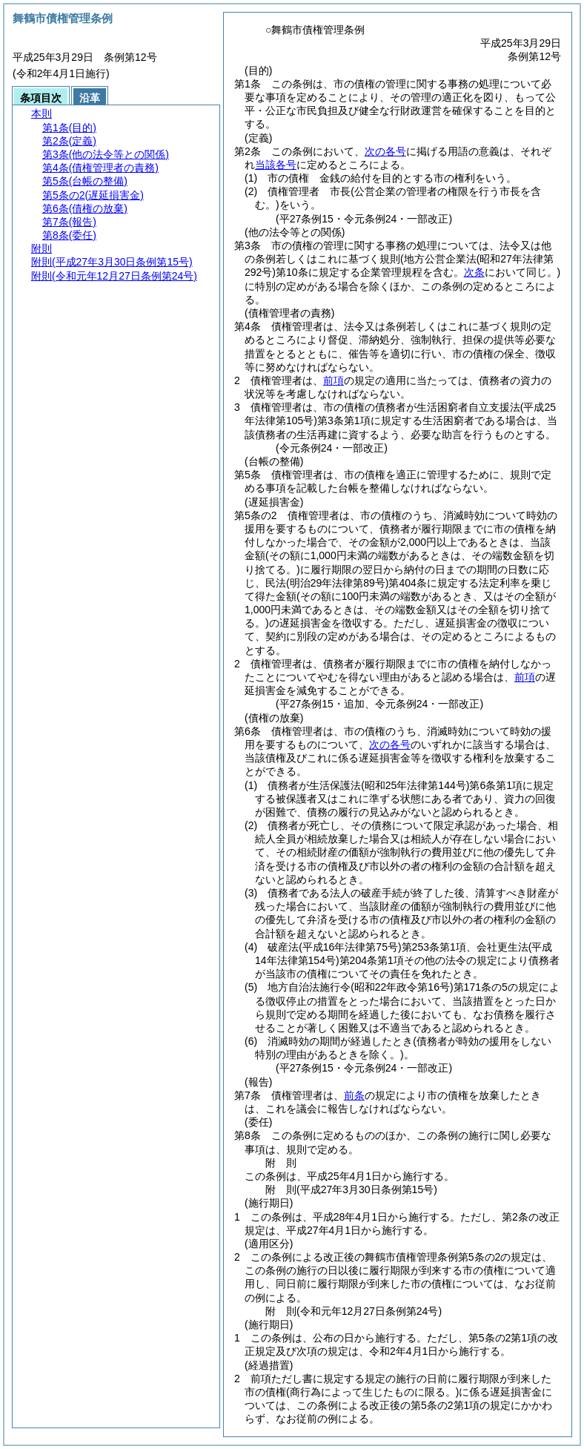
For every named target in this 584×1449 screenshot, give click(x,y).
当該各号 (275, 165)
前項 (333, 380)
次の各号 (385, 151)
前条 (354, 1095)
